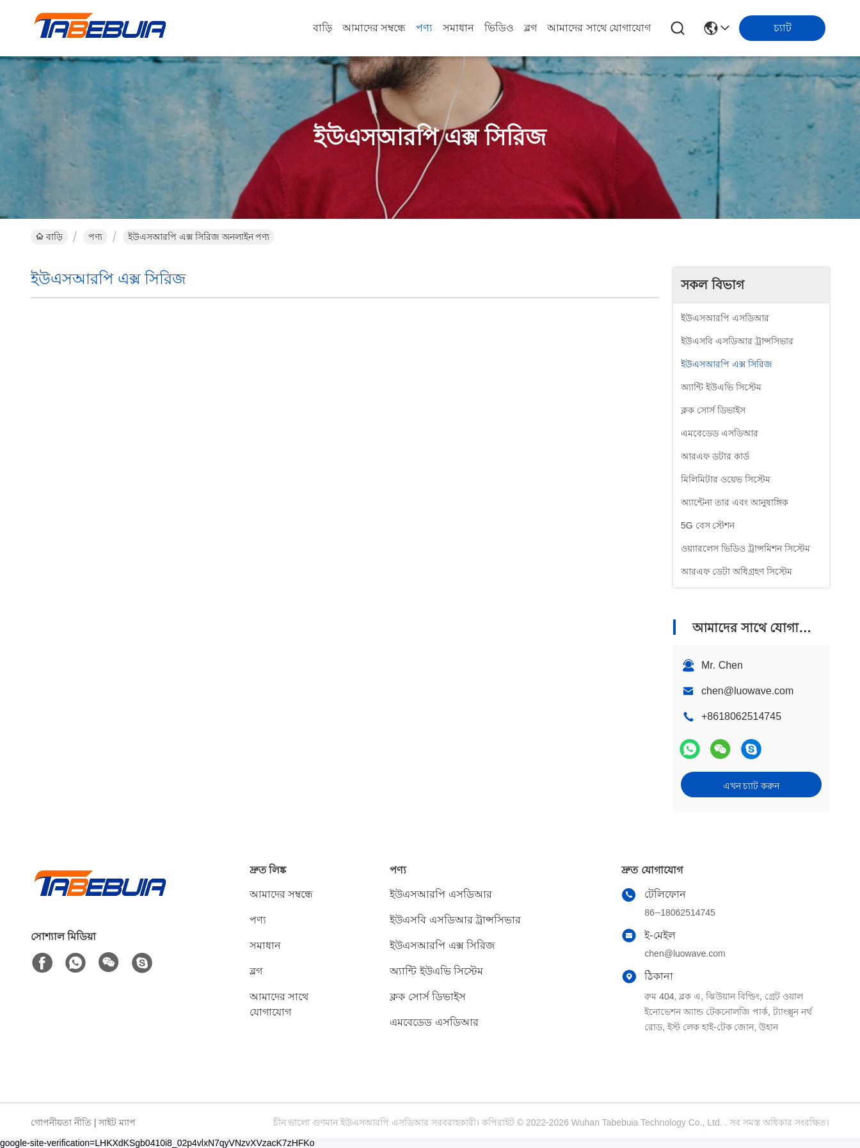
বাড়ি (322, 27)
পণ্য (424, 27)
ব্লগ (530, 27)
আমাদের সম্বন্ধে (374, 27)
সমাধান (458, 27)
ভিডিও (499, 27)
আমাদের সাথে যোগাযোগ (599, 27)
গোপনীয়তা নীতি (61, 1122)
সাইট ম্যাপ (117, 1122)
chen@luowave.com (747, 690)
